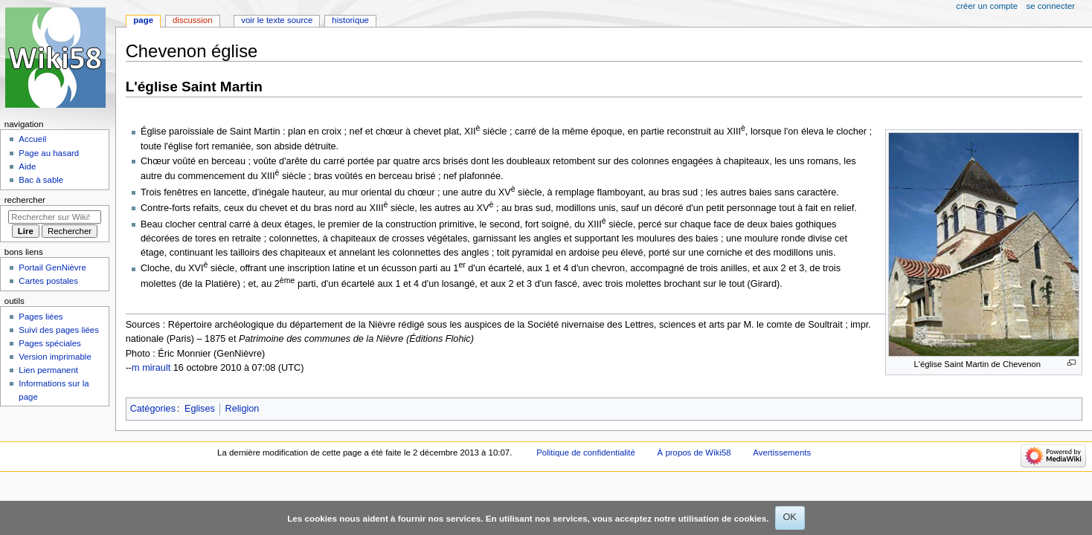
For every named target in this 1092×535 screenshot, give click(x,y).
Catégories (153, 408)
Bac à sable (41, 179)
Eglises (199, 408)
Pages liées (40, 316)
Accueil (32, 138)
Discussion (192, 20)
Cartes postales (48, 280)
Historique (350, 20)
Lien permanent (48, 370)
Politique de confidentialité (585, 452)
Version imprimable (55, 356)
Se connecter (1051, 5)
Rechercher (24, 199)
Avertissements (782, 452)
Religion (242, 408)
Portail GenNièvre (52, 267)
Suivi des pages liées (59, 329)
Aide (27, 166)
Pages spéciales (49, 343)
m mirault (151, 368)
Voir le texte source (276, 20)
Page (143, 20)
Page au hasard (49, 153)
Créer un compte (987, 5)
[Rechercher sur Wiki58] (54, 217)
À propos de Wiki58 (694, 452)
